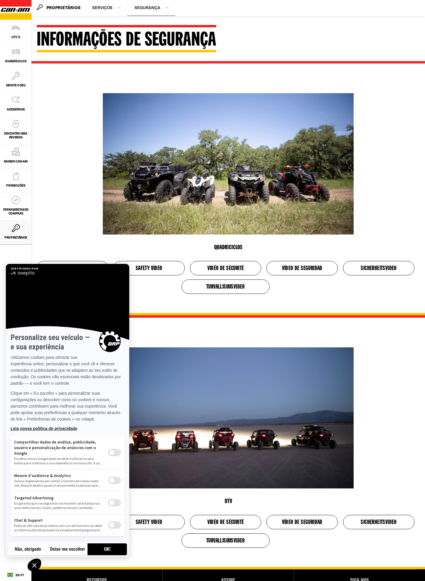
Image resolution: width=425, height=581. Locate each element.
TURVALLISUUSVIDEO (225, 287)
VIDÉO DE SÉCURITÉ (225, 269)
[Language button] (15, 575)
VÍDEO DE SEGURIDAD (302, 269)
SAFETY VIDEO (149, 269)
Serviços (102, 7)
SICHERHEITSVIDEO (379, 269)
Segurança (147, 7)
